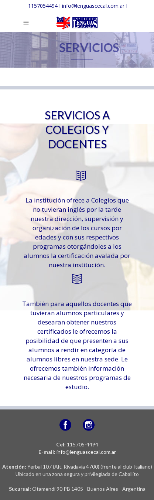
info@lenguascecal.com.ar (86, 452)
